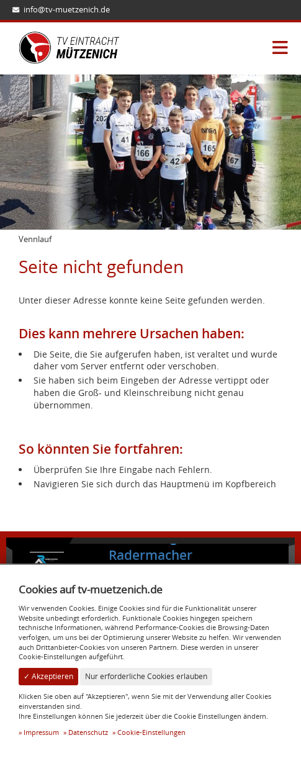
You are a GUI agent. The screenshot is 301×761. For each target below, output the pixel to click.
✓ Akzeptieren (48, 676)
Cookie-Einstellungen (151, 732)
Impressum (41, 732)
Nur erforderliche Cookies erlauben (146, 676)
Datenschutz (88, 732)
